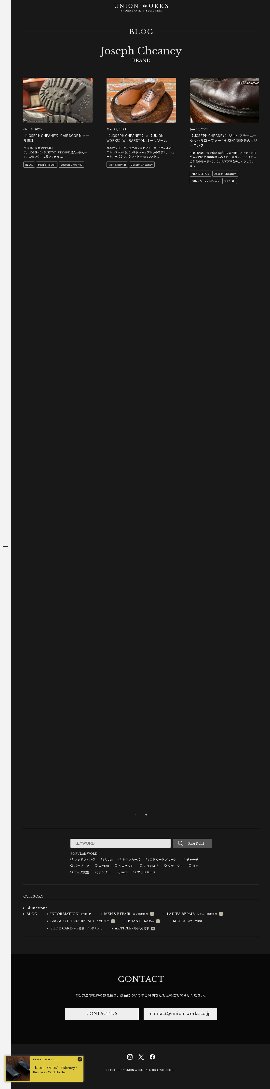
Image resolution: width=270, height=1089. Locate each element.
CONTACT (141, 979)
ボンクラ (105, 872)
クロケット (126, 866)
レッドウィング (84, 859)
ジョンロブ (150, 866)
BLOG (141, 32)
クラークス (175, 866)
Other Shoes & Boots (205, 181)
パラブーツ (81, 866)
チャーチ (192, 859)
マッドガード (146, 872)
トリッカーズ (131, 859)
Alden (109, 859)
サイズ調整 (81, 872)
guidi (124, 872)
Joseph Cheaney (71, 164)
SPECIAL (229, 181)
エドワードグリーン (163, 859)
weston (104, 866)
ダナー (197, 866)
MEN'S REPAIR (46, 164)
